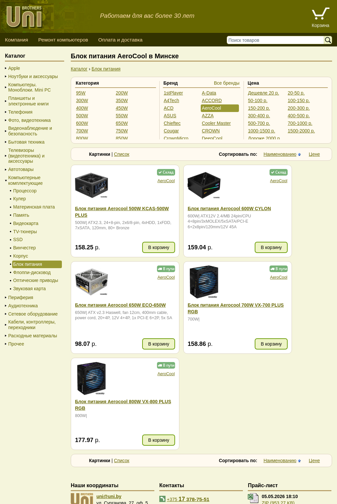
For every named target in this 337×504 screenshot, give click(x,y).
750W (122, 130)
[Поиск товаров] (277, 40)
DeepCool (212, 138)
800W (82, 138)
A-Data (209, 93)
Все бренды (227, 83)
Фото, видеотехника (29, 120)
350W (122, 100)
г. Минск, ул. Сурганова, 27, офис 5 (281, 491)
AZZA (208, 115)
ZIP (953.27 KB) (278, 406)
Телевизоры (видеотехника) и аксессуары (26, 156)
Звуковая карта (29, 288)
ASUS (170, 115)
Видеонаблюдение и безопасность (30, 131)
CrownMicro (176, 138)
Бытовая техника (26, 142)
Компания (16, 39)
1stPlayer (173, 93)
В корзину (134, 247)
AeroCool (211, 108)
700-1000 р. (300, 123)
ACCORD (212, 100)
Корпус (20, 256)
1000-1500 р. (261, 130)
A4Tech (171, 100)
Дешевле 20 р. (263, 93)
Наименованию (280, 154)
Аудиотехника (23, 305)
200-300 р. (299, 108)
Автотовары (21, 169)
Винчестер (24, 247)
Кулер (19, 198)
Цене (314, 154)
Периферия (20, 297)
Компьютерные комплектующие (25, 180)
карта (104, 413)
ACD (169, 108)
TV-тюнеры (25, 231)
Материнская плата (34, 207)
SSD (18, 239)
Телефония (20, 112)
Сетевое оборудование (33, 314)
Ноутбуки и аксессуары (33, 76)
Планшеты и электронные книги (28, 101)
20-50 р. (296, 93)
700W (82, 130)
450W (122, 108)
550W (122, 115)
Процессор (25, 190)
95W (81, 93)
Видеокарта (26, 223)
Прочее (16, 344)
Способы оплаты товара (57, 484)
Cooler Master (216, 123)
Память (21, 215)
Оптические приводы (35, 280)
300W (82, 100)
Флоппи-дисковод (32, 272)
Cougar (171, 130)
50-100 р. (258, 100)
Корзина (320, 25)
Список (121, 154)
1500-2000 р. (301, 130)
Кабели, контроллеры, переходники (32, 324)
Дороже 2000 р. (264, 138)
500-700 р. (259, 123)
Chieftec (172, 123)
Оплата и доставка (120, 39)
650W (122, 123)
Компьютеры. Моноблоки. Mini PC (29, 87)
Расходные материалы (32, 335)
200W (122, 93)
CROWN (211, 130)
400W (82, 108)
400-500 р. (299, 115)
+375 (188, 402)
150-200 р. (259, 108)
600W (82, 123)
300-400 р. (259, 115)
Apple (14, 68)
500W (82, 115)
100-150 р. (299, 100)
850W (122, 138)
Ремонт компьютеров (63, 39)
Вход (39, 497)
